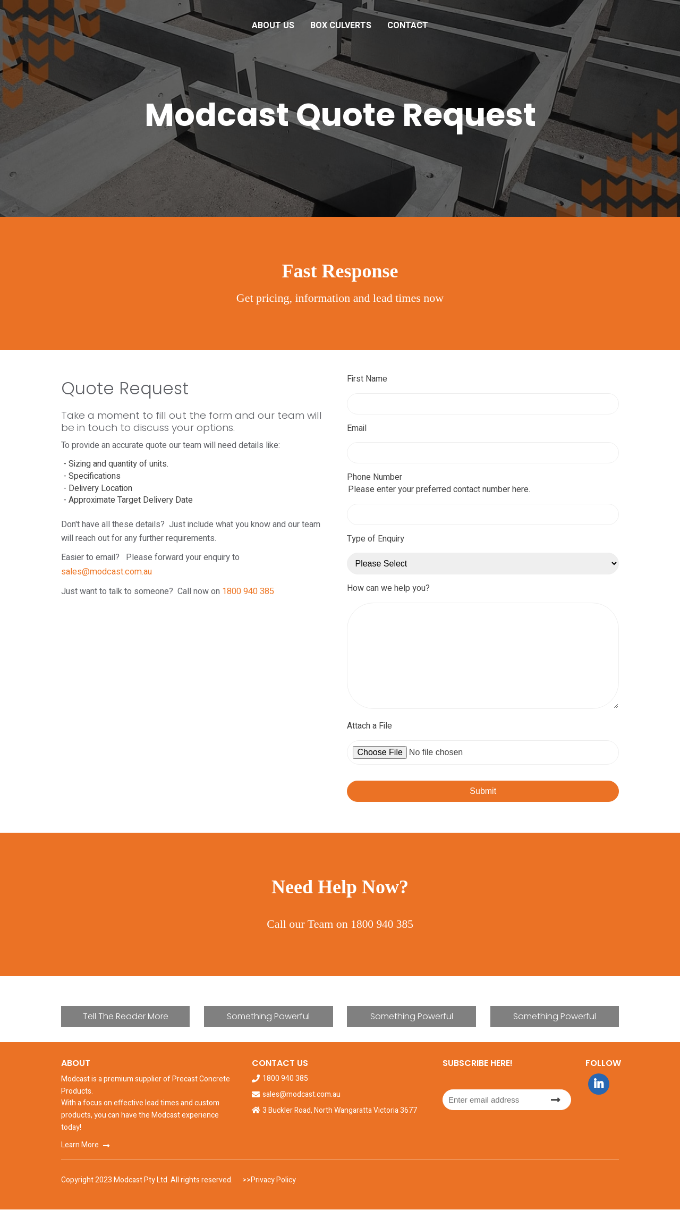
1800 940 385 (248, 576)
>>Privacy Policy (268, 1180)
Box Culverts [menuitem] (340, 25)
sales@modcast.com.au (286, 557)
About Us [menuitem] (273, 25)
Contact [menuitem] (407, 25)
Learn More (80, 1145)
